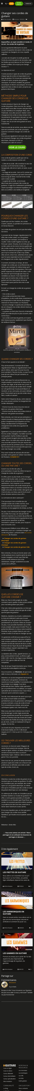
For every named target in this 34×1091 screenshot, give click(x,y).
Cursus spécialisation (9, 1079)
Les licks (21, 1078)
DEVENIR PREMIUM (18, 3)
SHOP (11, 3)
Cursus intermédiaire (9, 1076)
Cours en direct (7, 1071)
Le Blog (5, 1088)
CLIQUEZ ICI (14, 457)
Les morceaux (23, 1070)
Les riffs (21, 1076)
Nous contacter (23, 1088)
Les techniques (23, 1073)
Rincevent (12, 983)
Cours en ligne (7, 1068)
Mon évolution (7, 1081)
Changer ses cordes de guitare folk (17, 547)
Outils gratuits (23, 1081)
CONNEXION (28, 3)
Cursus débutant (8, 1073)
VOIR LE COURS (17, 147)
